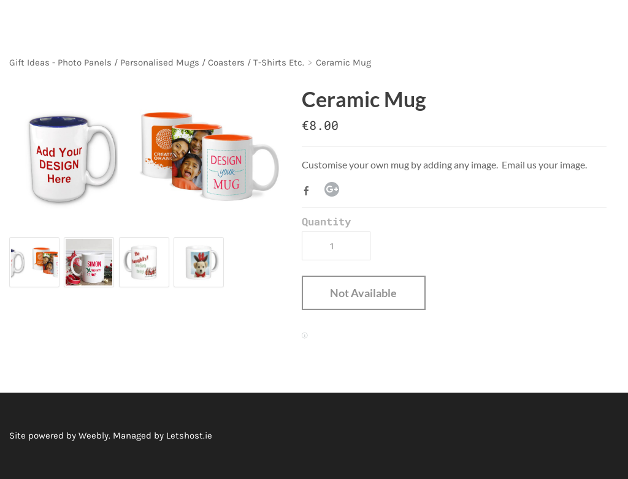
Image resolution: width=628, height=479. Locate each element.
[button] (363, 293)
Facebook (309, 190)
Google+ (331, 189)
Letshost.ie (189, 435)
